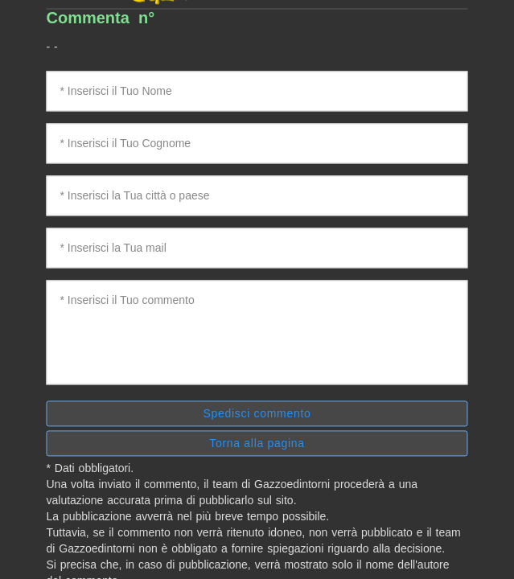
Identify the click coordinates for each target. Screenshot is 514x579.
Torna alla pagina (257, 443)
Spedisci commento (256, 413)
